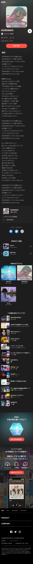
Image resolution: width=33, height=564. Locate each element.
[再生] (30, 31)
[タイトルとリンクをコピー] (22, 231)
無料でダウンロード (16, 472)
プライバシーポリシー (14, 540)
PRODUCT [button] (5, 518)
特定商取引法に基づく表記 (22, 543)
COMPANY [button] (5, 524)
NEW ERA (8, 281)
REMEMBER (14, 210)
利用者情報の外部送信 (6, 543)
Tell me (8, 303)
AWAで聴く (16, 46)
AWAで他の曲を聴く (16, 439)
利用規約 (3, 540)
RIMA (11, 34)
